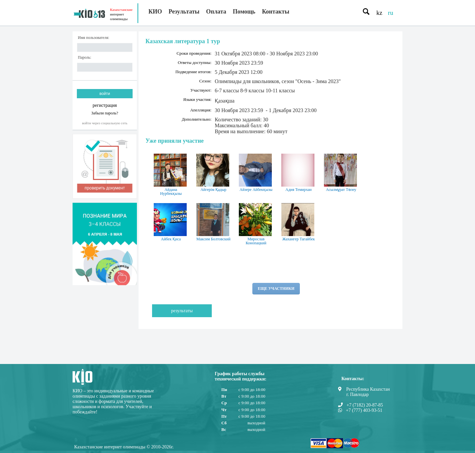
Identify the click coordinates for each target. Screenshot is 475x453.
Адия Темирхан (298, 173)
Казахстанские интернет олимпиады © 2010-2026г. (124, 446)
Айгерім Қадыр (213, 173)
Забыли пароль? (104, 113)
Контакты (275, 11)
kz (379, 12)
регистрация (105, 105)
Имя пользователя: (93, 38)
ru (390, 12)
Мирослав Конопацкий (256, 224)
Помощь (244, 11)
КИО (155, 11)
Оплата (216, 11)
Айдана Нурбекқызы (171, 175)
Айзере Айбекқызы (256, 173)
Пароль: (84, 57)
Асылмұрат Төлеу (341, 173)
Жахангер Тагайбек (298, 222)
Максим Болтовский (213, 222)
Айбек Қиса (171, 222)
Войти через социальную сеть (105, 123)
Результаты (184, 11)
